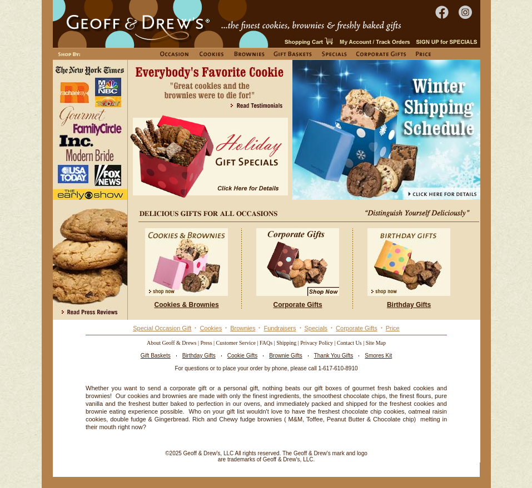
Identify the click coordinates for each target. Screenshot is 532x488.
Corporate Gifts (356, 328)
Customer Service (236, 343)
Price (393, 328)
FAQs (266, 343)
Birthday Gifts (199, 356)
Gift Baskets (156, 356)
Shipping (286, 343)
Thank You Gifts (334, 356)
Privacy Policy (316, 343)
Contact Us (349, 343)
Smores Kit (378, 356)
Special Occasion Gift (162, 328)
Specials (316, 328)
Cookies (211, 328)
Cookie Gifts (242, 356)
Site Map (376, 343)
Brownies (242, 328)
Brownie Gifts (285, 356)
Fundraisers (279, 328)
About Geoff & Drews (172, 343)
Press (206, 343)
